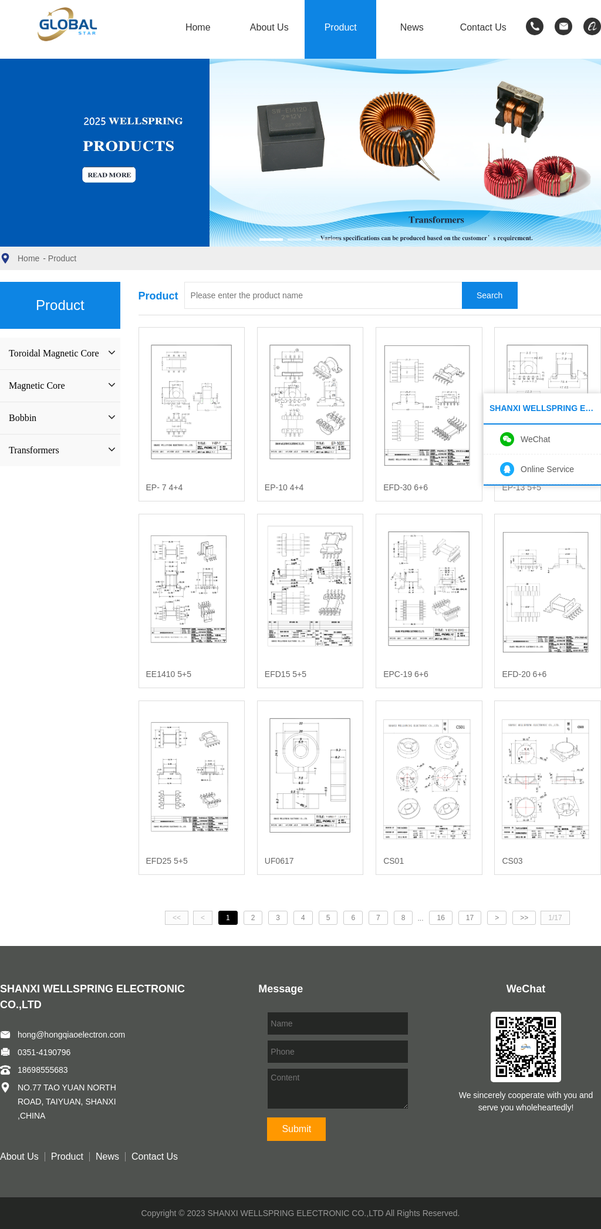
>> (524, 918)
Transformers (34, 450)
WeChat (535, 439)
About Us (269, 27)
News (412, 27)
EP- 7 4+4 (164, 487)
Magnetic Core (37, 385)
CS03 (512, 861)
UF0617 (279, 861)
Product (341, 27)
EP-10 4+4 (284, 487)
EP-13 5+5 (521, 487)
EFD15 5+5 (285, 674)
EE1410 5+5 (168, 674)
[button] (271, 239)
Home (198, 27)
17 (470, 918)
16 (440, 918)
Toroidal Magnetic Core (54, 353)
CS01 (393, 861)
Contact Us (483, 27)
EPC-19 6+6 (405, 674)
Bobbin (22, 418)
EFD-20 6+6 (524, 674)
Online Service (547, 469)
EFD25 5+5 (167, 861)
